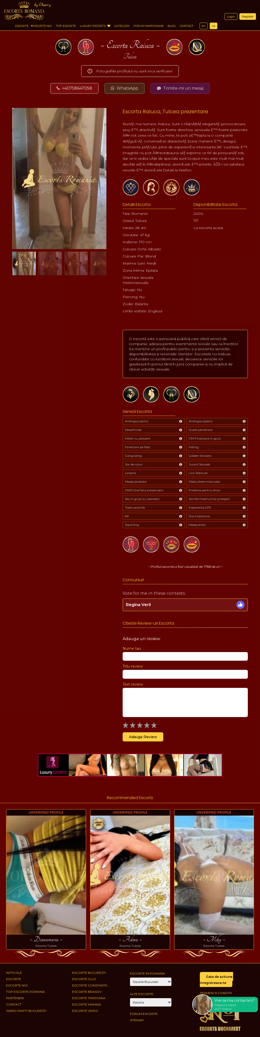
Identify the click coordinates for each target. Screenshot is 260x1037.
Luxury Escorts (95, 26)
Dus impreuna (199, 516)
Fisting (194, 447)
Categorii (121, 26)
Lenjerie (130, 473)
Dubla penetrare (201, 430)
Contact (186, 26)
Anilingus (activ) (136, 421)
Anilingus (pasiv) (201, 421)
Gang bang (133, 456)
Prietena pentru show (204, 490)
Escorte (21, 26)
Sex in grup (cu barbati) (142, 499)
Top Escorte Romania (25, 992)
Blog (172, 26)
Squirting (132, 525)
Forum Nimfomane (149, 26)
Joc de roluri (134, 464)
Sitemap (137, 1020)
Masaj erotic (197, 525)
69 (126, 516)
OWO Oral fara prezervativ (144, 490)
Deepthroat (133, 430)
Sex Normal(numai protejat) (209, 499)
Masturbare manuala (204, 481)
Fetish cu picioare (137, 438)
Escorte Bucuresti (89, 973)
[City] (150, 982)
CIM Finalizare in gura (205, 438)
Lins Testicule (198, 473)
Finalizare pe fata (137, 447)
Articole (14, 973)
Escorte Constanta (89, 985)
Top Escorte (66, 26)
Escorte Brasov (86, 992)
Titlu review (133, 666)
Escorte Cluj (84, 979)
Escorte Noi (42, 26)
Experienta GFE (200, 507)
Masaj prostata (136, 481)
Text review (133, 684)
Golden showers (200, 456)
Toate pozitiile (135, 507)
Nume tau (132, 648)
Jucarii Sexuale (199, 464)
